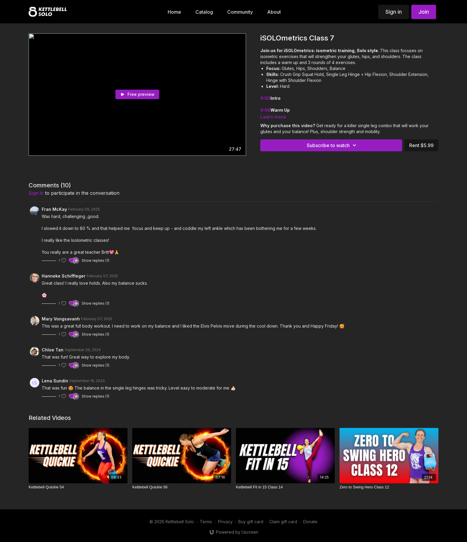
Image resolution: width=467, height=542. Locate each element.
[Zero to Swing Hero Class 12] (389, 487)
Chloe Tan (52, 349)
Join (423, 12)
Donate (310, 521)
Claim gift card (283, 521)
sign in (36, 193)
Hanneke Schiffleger (63, 275)
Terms (206, 521)
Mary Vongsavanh (61, 318)
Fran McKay (54, 209)
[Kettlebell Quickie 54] (78, 487)
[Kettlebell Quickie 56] (181, 487)
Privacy (225, 521)
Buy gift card (250, 521)
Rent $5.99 (421, 145)
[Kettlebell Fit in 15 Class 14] (285, 487)
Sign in (393, 12)
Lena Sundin (55, 380)
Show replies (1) (95, 260)
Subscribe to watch (332, 145)
